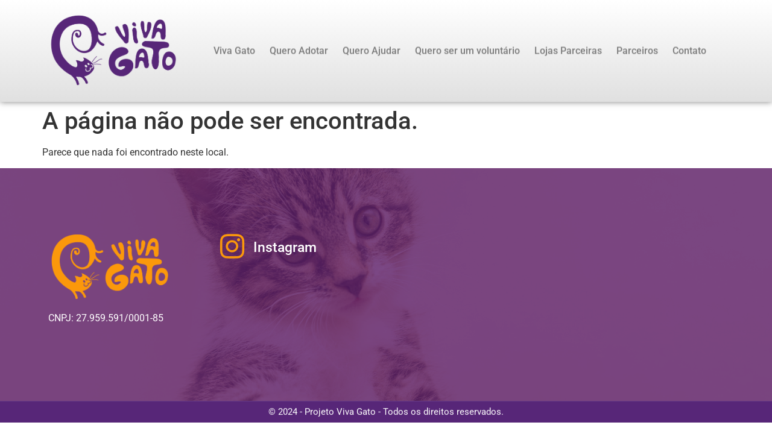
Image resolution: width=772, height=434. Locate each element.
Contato (689, 51)
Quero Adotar (299, 51)
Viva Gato (234, 51)
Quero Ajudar (371, 51)
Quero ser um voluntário (467, 51)
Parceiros (637, 51)
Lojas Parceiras (568, 51)
